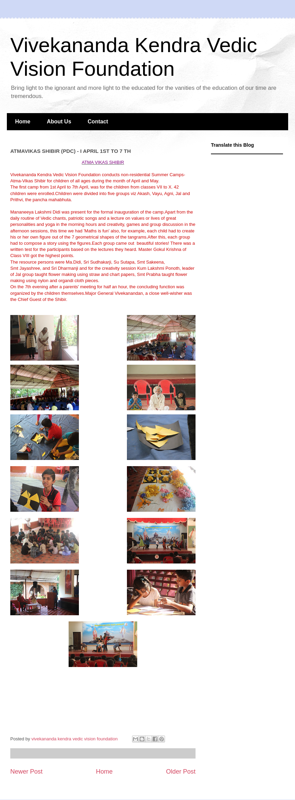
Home (22, 121)
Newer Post (26, 771)
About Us (59, 121)
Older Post (181, 771)
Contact (98, 121)
